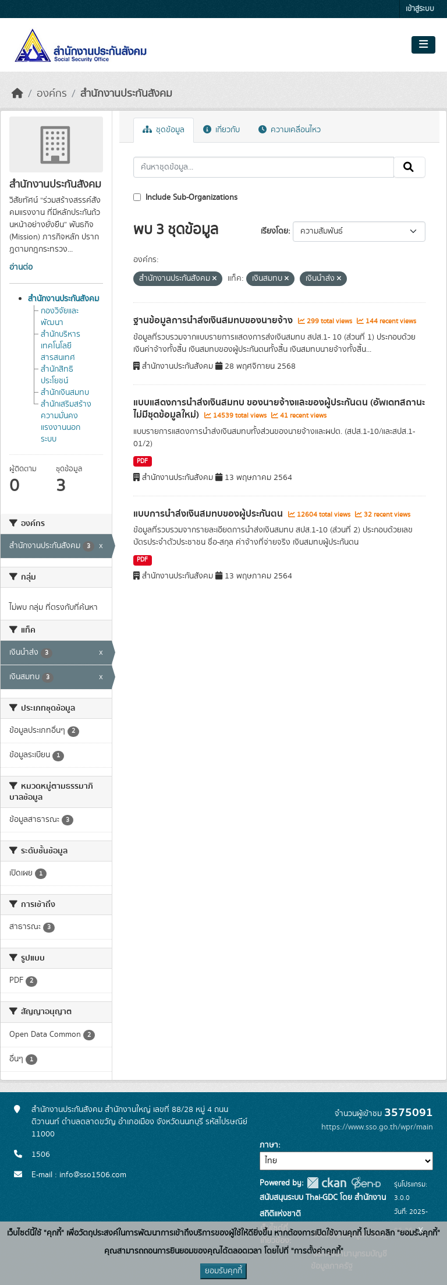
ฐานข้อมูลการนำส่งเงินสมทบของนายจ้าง (214, 320)
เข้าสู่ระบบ (420, 9)
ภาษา (269, 1145)
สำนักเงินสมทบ (65, 392)
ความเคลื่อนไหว (289, 130)
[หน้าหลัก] (17, 93)
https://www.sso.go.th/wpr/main (377, 1127)
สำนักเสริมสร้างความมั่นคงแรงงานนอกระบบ (66, 421)
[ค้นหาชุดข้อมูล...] (264, 167)
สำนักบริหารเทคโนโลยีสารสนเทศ (60, 346)
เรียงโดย (274, 231)
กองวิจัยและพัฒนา (60, 317)
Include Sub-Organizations (185, 197)
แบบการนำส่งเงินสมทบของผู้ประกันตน (209, 513)
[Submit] (409, 167)
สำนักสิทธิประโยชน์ (57, 375)
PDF (142, 461)
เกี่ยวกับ (221, 130)
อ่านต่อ (21, 267)
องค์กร (52, 93)
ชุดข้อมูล (164, 130)
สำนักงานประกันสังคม (126, 93)
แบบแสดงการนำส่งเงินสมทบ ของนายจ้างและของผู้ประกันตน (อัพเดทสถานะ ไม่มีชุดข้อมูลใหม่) (279, 408)
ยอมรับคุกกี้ (223, 1271)
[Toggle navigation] (423, 45)
